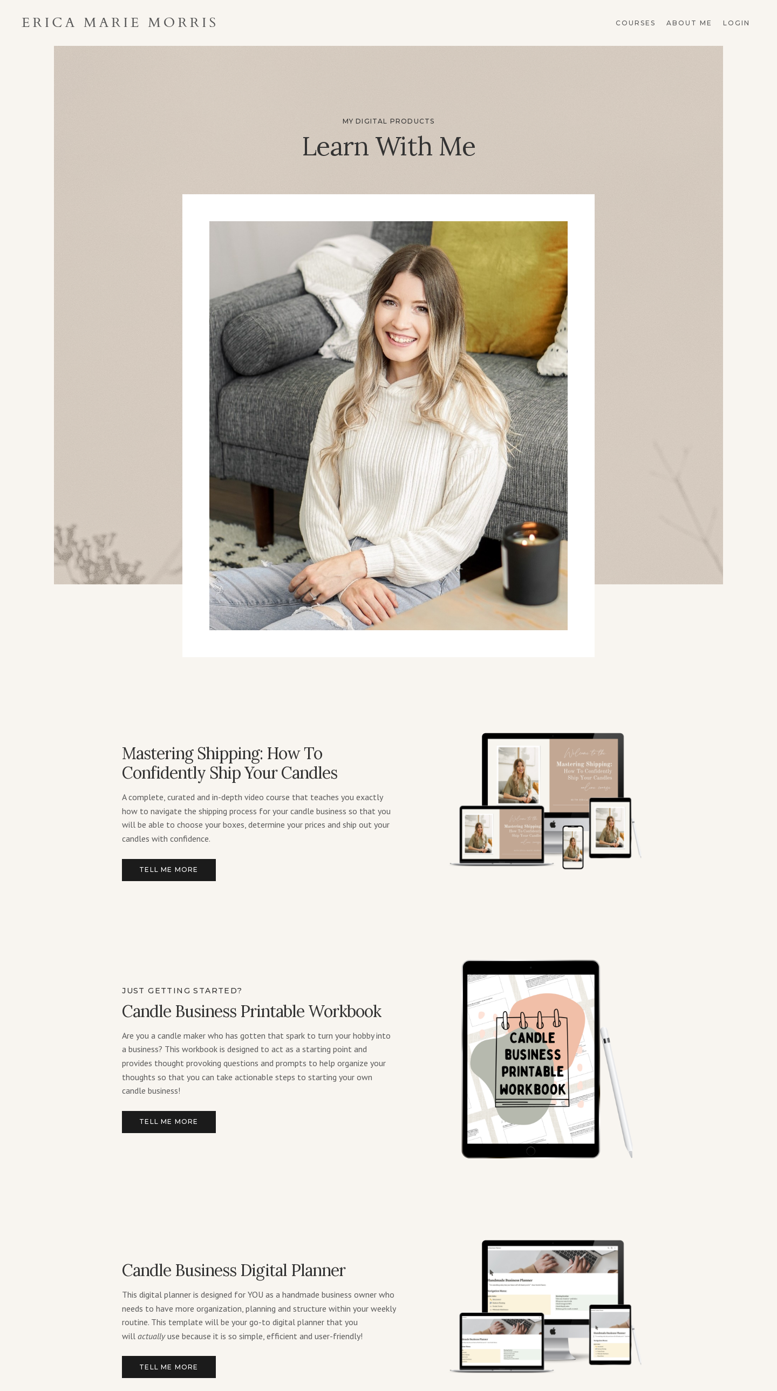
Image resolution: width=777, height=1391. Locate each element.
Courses (636, 23)
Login (736, 23)
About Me (689, 23)
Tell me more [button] (168, 869)
